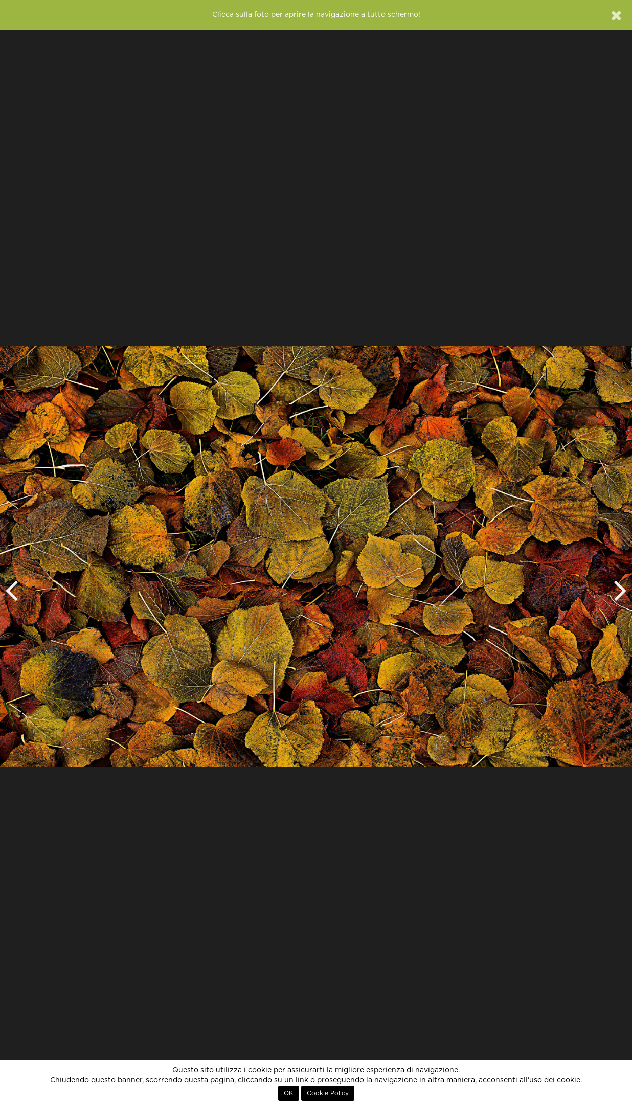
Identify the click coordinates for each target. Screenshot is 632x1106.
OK (289, 1093)
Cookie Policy (328, 1093)
